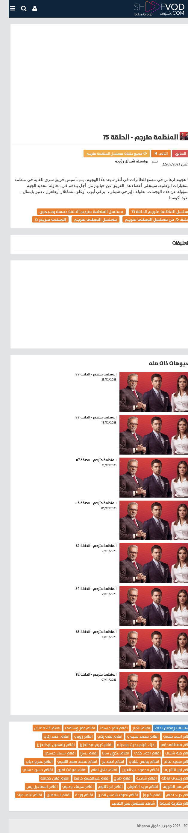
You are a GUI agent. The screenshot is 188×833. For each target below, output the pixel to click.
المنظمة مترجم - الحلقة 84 (87, 588)
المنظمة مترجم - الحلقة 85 (87, 545)
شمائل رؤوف (116, 161)
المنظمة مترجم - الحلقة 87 (87, 460)
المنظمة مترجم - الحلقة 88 (87, 417)
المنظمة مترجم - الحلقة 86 (87, 503)
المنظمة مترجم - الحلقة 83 (87, 631)
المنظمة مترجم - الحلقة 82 (87, 674)
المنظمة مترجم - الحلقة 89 (87, 374)
